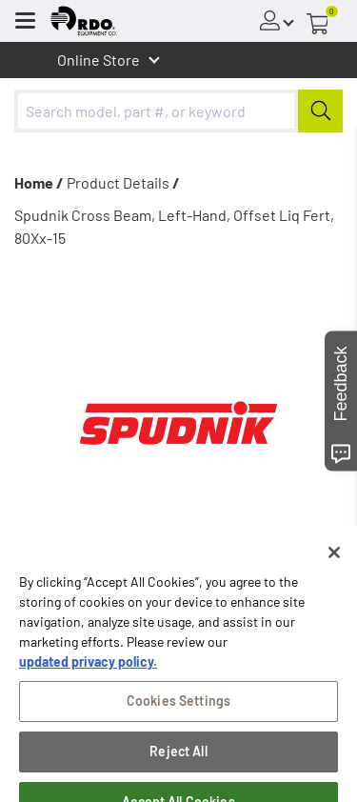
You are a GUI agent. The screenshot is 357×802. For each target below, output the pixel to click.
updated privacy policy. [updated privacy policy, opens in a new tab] (88, 676)
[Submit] (320, 111)
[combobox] (178, 111)
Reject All (178, 765)
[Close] (334, 567)
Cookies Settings (178, 715)
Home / (39, 182)
